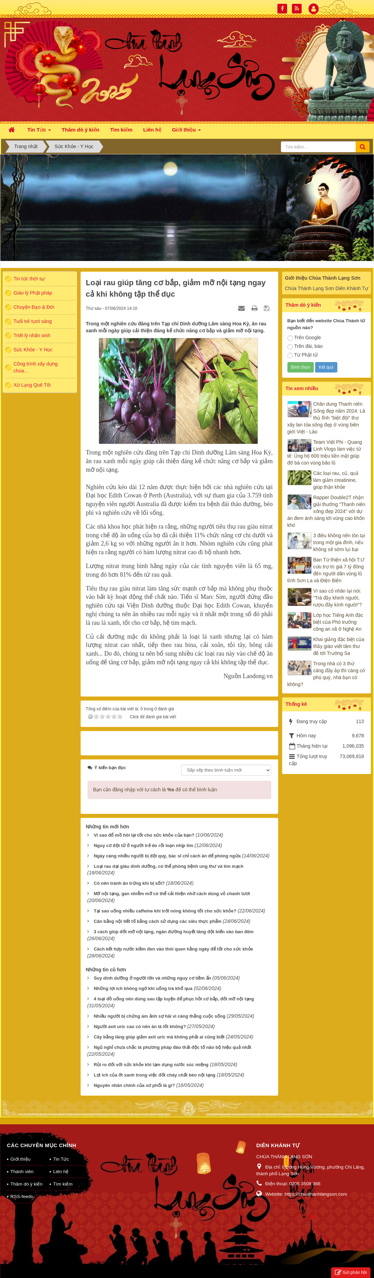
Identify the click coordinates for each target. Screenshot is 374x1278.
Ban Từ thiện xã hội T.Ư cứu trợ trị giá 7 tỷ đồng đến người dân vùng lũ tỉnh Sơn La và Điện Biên (326, 570)
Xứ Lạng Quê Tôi (32, 385)
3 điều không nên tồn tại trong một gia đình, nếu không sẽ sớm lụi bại (339, 542)
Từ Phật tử (302, 355)
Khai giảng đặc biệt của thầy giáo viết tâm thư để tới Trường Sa (338, 646)
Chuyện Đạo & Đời (34, 307)
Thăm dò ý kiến (26, 1184)
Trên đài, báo (305, 346)
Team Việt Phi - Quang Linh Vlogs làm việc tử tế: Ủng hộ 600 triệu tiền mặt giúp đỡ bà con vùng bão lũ (324, 452)
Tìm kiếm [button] (121, 130)
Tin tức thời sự (29, 278)
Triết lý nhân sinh (32, 335)
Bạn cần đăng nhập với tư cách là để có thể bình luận (155, 789)
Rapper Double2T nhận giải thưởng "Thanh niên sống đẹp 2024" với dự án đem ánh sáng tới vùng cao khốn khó (326, 511)
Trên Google (304, 338)
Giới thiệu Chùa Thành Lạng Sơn (322, 278)
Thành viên (22, 1171)
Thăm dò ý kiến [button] (80, 130)
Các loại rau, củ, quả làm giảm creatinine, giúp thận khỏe (335, 480)
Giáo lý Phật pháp (33, 293)
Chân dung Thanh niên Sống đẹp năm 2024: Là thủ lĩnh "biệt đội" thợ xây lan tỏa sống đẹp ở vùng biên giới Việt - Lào (326, 417)
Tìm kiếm (62, 1184)
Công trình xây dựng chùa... (35, 367)
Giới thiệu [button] (186, 132)
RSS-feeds (21, 1196)
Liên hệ (61, 1171)
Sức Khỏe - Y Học (33, 349)
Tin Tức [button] (39, 132)
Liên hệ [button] (152, 130)
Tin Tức (61, 1159)
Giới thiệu (20, 1159)
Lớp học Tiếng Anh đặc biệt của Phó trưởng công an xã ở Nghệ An (338, 622)
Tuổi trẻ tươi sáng (33, 321)
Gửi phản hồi (351, 1272)
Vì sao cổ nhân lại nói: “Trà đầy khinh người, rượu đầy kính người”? (337, 598)
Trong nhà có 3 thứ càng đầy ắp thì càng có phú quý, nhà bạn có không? (326, 674)
